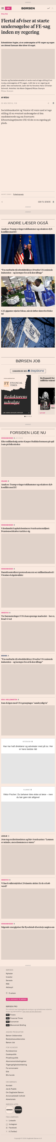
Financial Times (14, 1018)
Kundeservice (11, 1051)
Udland (4, 481)
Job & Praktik (11, 1089)
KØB (8, 8)
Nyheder (9, 973)
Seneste (9, 980)
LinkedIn (11, 1120)
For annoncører (12, 1068)
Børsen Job (10, 1042)
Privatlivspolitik (12, 1058)
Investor (5, 613)
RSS (7, 984)
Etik (7, 1071)
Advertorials (11, 1099)
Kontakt (9, 1085)
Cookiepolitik (11, 1054)
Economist (12, 1022)
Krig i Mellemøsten (9, 700)
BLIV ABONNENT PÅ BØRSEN (16, 999)
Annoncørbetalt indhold (15, 1096)
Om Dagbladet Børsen (15, 1092)
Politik (4, 14)
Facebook (11, 1128)
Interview (27, 741)
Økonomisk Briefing (16, 1025)
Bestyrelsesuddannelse (15, 1039)
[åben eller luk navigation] (3, 8)
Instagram (11, 1124)
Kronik (4, 656)
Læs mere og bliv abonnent (31, 1011)
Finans (11, 1015)
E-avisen (12, 993)
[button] (53, 8)
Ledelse (4, 836)
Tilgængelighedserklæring (16, 1065)
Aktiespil (9, 987)
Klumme (26, 790)
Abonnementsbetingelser (16, 1061)
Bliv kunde (10, 1075)
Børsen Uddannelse (14, 1035)
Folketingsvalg (18, 194)
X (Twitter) (11, 1131)
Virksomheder (7, 438)
